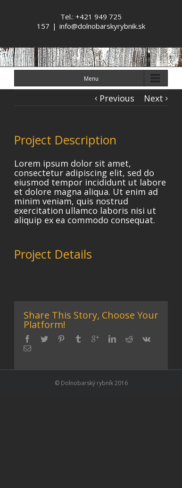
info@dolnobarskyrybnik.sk (102, 26)
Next (153, 98)
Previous (116, 98)
